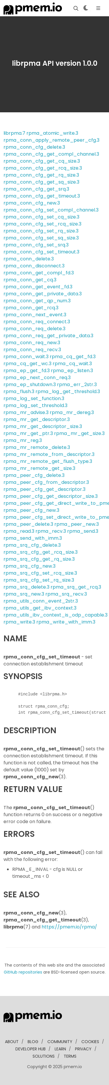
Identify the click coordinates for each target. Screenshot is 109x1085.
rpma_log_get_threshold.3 (67, 391)
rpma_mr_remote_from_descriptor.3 (48, 454)
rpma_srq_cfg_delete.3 (32, 545)
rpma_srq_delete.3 (26, 587)
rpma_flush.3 (18, 391)
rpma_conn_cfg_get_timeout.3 (41, 196)
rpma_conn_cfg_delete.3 (34, 147)
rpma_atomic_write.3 (52, 133)
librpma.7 (14, 133)
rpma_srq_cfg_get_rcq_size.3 (40, 552)
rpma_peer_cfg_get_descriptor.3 (44, 489)
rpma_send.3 (82, 531)
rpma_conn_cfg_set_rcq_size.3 (42, 224)
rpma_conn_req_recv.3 (32, 349)
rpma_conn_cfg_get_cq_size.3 (41, 161)
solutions (44, 1056)
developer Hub (30, 1049)
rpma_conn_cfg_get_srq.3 (36, 189)
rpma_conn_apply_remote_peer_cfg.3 (51, 140)
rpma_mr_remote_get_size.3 (39, 468)
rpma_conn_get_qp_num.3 (37, 300)
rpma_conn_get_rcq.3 (30, 307)
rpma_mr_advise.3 (26, 412)
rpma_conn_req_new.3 (31, 342)
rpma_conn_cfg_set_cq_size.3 (41, 217)
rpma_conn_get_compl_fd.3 (38, 272)
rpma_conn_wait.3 (26, 356)
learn (60, 1049)
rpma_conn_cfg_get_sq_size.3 (41, 182)
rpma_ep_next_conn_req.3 (37, 377)
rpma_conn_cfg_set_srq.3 (36, 244)
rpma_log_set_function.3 (33, 398)
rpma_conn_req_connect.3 (36, 321)
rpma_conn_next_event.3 (34, 314)
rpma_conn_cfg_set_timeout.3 (41, 251)
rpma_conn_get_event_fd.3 (37, 286)
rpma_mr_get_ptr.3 (28, 433)
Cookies (90, 1042)
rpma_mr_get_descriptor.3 (36, 419)
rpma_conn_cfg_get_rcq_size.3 (42, 168)
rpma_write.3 (19, 622)
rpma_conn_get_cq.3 (29, 279)
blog (33, 1042)
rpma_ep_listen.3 (72, 370)
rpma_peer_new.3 (76, 524)
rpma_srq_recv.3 (66, 594)
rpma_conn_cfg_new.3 (31, 203)
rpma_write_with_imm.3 (65, 622)
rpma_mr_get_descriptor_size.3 (42, 426)
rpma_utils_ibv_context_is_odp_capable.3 (55, 615)
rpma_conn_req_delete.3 (34, 328)
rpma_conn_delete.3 (28, 258)
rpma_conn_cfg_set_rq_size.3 (40, 231)
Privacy (83, 1049)
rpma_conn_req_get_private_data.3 (48, 335)
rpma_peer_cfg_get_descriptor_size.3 (50, 496)
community (59, 1042)
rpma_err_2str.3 (77, 384)
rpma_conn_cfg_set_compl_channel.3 (51, 210)
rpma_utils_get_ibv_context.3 (39, 608)
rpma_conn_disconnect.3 (34, 265)
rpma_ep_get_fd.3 (26, 370)
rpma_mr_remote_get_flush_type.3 (47, 461)
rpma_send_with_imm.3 (32, 538)
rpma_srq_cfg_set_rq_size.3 (38, 580)
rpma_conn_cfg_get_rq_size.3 (41, 175)
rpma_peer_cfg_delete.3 (34, 475)
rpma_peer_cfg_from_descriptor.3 (46, 482)
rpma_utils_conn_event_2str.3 (40, 601)
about (12, 1042)
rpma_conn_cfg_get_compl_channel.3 (51, 154)
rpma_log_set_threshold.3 (35, 405)
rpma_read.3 (18, 531)
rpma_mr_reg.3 (22, 440)
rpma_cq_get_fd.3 (73, 356)
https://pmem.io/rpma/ (69, 927)
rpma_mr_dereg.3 (72, 412)
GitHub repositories (23, 972)
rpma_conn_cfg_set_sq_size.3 (41, 238)
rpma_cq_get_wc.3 (27, 363)
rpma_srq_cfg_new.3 (29, 566)
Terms (70, 1056)
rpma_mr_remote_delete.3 (36, 447)
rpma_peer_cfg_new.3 (31, 510)
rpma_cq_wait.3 (72, 363)
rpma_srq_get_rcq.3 (76, 587)
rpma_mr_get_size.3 (79, 433)
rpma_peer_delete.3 (28, 524)
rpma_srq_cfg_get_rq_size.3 (39, 559)
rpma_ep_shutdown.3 (29, 384)
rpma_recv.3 (50, 531)
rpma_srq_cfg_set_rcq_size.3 (40, 573)
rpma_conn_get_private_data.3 (42, 293)
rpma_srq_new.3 (23, 594)
